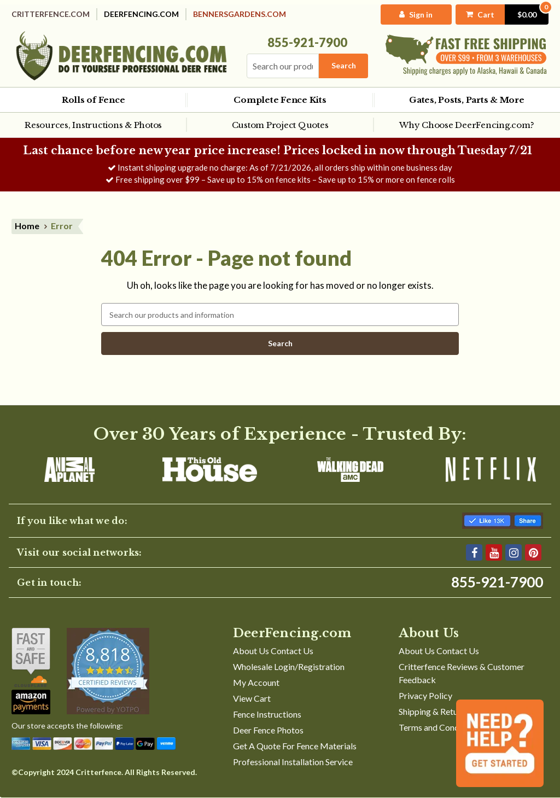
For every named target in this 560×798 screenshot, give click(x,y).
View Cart (252, 698)
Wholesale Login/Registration (289, 666)
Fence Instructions (267, 714)
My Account (256, 682)
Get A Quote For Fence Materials (295, 746)
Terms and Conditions (439, 727)
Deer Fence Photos (268, 730)
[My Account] (416, 14)
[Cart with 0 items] (502, 14)
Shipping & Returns (434, 711)
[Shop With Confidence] (30, 657)
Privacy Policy (425, 695)
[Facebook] (474, 552)
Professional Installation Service (293, 761)
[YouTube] (494, 552)
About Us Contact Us (273, 650)
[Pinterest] (533, 552)
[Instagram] (513, 552)
